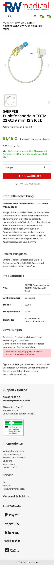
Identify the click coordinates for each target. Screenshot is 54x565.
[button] (48, 65)
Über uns (7, 460)
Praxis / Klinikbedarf (13, 23)
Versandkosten (42, 139)
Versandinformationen (15, 374)
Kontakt (7, 485)
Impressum (9, 464)
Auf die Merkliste (27, 183)
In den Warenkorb (27, 176)
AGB (5, 482)
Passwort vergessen (14, 488)
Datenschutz (10, 467)
